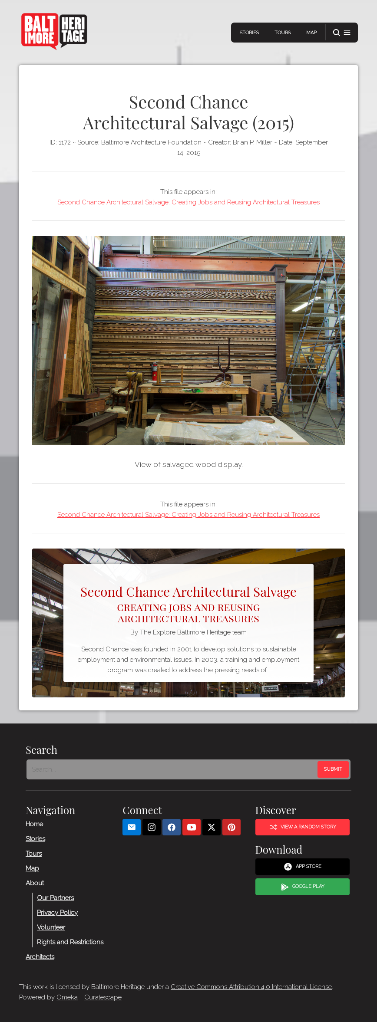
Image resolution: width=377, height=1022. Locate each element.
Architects (40, 957)
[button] (341, 32)
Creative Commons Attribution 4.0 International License (251, 987)
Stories (249, 33)
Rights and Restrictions (70, 942)
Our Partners (55, 898)
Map (311, 33)
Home (34, 824)
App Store (302, 866)
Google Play (303, 887)
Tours (282, 33)
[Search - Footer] (172, 769)
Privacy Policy (57, 913)
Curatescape (103, 997)
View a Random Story (303, 827)
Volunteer (51, 927)
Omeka (67, 997)
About (35, 883)
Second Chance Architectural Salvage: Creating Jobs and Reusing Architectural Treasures (188, 202)
